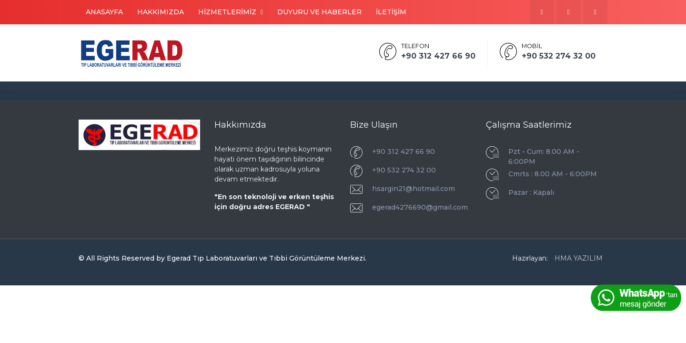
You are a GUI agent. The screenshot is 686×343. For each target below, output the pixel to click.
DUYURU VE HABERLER (319, 12)
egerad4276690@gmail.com (420, 207)
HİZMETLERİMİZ (230, 12)
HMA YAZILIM (579, 258)
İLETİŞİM (391, 12)
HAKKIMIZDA (160, 12)
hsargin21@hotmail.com (413, 188)
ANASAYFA (104, 12)
